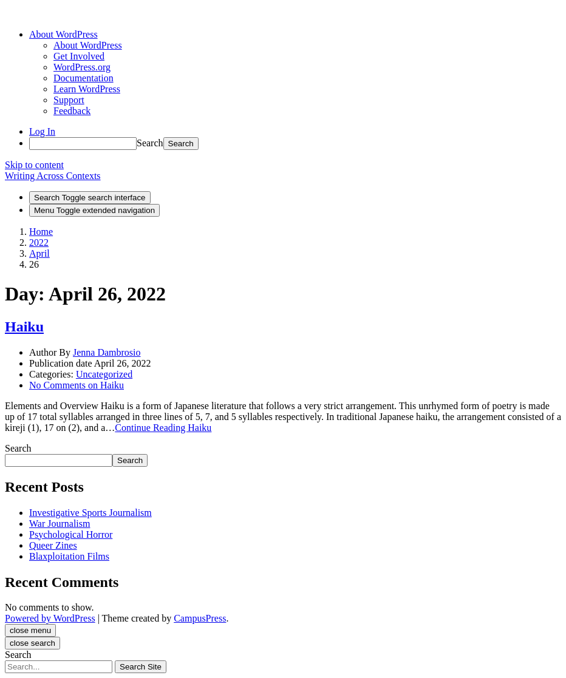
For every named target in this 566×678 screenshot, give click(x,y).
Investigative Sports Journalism (90, 512)
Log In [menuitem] (42, 131)
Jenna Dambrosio (107, 352)
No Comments (76, 385)
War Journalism (59, 523)
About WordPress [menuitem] (87, 45)
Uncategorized (104, 374)
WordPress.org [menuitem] (82, 67)
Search (150, 143)
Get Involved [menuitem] (78, 56)
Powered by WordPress (50, 618)
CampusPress (200, 618)
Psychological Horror (70, 534)
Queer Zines (53, 545)
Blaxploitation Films (69, 556)
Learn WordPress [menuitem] (86, 89)
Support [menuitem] (68, 100)
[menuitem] (63, 34)
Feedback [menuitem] (71, 111)
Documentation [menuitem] (83, 78)
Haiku (24, 326)
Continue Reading (163, 427)
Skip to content (34, 165)
